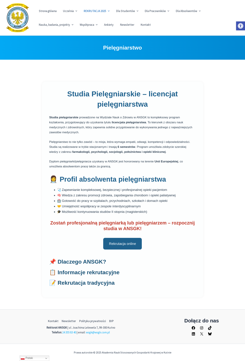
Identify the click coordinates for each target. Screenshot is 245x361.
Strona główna (47, 11)
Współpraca (88, 25)
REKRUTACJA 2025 (95, 11)
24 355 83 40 (69, 332)
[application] (74, 11)
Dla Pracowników (154, 11)
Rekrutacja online (122, 244)
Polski (27, 358)
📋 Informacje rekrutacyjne (84, 272)
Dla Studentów (125, 11)
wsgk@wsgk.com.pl (98, 332)
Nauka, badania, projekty (55, 25)
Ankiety (107, 25)
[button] (240, 25)
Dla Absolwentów (184, 11)
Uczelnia (69, 11)
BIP (111, 321)
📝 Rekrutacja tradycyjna (82, 283)
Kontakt (143, 25)
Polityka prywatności (92, 321)
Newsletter (125, 25)
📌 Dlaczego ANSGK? (77, 262)
